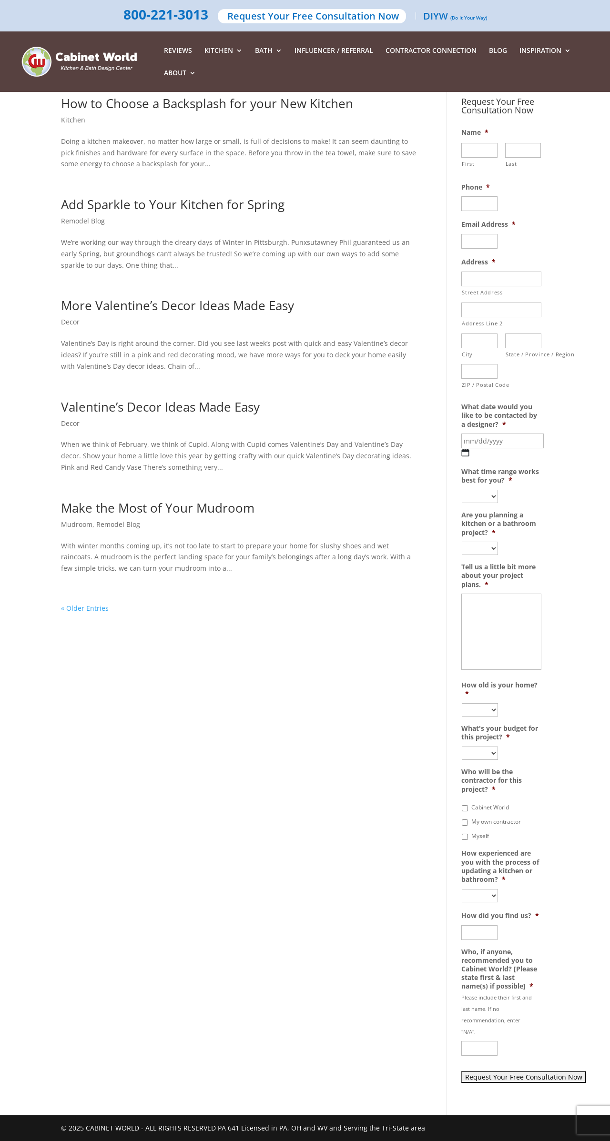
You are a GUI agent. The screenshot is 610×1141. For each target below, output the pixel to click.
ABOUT (175, 73)
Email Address (488, 224)
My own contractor (496, 822)
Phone (475, 187)
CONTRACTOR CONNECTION (431, 51)
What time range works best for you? (500, 476)
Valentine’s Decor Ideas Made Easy (160, 406)
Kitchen (73, 119)
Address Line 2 (482, 323)
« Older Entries (85, 608)
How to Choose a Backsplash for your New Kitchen (207, 103)
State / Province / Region (523, 354)
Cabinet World (490, 807)
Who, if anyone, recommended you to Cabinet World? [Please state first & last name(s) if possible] (499, 969)
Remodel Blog (83, 220)
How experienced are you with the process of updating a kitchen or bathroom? (500, 866)
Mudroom (76, 524)
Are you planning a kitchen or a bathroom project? (498, 523)
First (468, 163)
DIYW (455, 16)
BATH (264, 51)
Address (478, 262)
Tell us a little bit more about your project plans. (498, 575)
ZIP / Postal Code (480, 384)
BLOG (498, 51)
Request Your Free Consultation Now (313, 16)
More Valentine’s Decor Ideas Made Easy (177, 305)
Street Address (482, 292)
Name (474, 132)
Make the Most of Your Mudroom (157, 507)
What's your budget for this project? (499, 732)
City (467, 354)
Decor (70, 321)
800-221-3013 (165, 15)
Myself (480, 836)
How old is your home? (499, 689)
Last (511, 163)
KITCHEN (218, 51)
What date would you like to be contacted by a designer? (499, 415)
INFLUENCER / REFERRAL (334, 51)
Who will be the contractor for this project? (491, 780)
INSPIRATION (540, 51)
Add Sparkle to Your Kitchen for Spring (173, 204)
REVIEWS (178, 51)
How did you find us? (500, 915)
